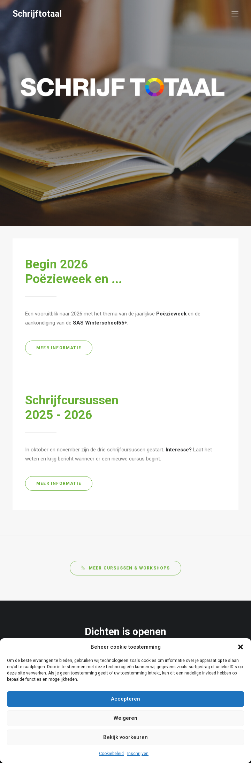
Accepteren (125, 699)
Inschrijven (138, 753)
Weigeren (125, 718)
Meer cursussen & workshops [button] (125, 573)
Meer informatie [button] (58, 347)
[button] (240, 646)
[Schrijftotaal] (37, 13)
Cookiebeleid (111, 753)
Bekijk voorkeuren (125, 737)
